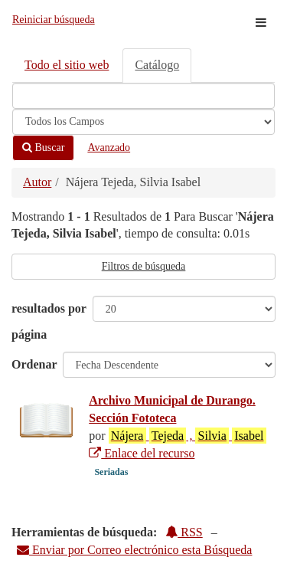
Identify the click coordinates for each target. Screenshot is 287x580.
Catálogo (157, 64)
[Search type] (143, 122)
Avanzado (108, 147)
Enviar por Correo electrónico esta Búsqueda (134, 549)
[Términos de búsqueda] (143, 96)
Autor (37, 181)
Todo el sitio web (66, 64)
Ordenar (34, 364)
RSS (183, 532)
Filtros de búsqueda (144, 266)
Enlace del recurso (141, 453)
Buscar (43, 147)
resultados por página (48, 321)
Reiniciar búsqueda (53, 19)
